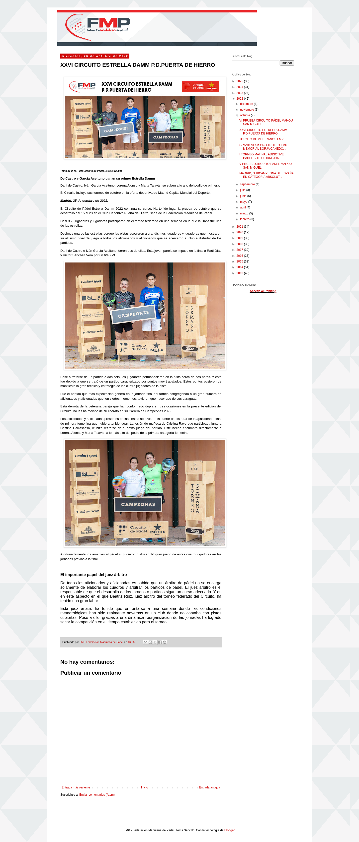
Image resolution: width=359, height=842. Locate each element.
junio (243, 196)
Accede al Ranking (263, 291)
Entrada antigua (209, 787)
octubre (245, 115)
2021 (240, 226)
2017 (240, 250)
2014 (240, 267)
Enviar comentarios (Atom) (97, 794)
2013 (240, 273)
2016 (240, 256)
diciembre (247, 104)
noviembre (247, 109)
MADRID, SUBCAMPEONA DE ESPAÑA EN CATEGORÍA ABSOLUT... (266, 175)
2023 (240, 93)
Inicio (144, 787)
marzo (244, 213)
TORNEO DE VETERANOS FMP (261, 139)
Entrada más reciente (76, 787)
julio (243, 190)
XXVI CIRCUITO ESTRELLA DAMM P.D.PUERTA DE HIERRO (263, 131)
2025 (240, 81)
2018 (240, 244)
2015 (240, 261)
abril (243, 207)
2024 (240, 87)
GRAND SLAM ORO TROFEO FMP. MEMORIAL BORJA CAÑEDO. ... (263, 146)
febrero (245, 219)
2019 (240, 238)
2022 (240, 98)
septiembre (248, 184)
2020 (240, 232)
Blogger (229, 830)
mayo (244, 201)
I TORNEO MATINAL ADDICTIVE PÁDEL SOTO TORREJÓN (261, 156)
